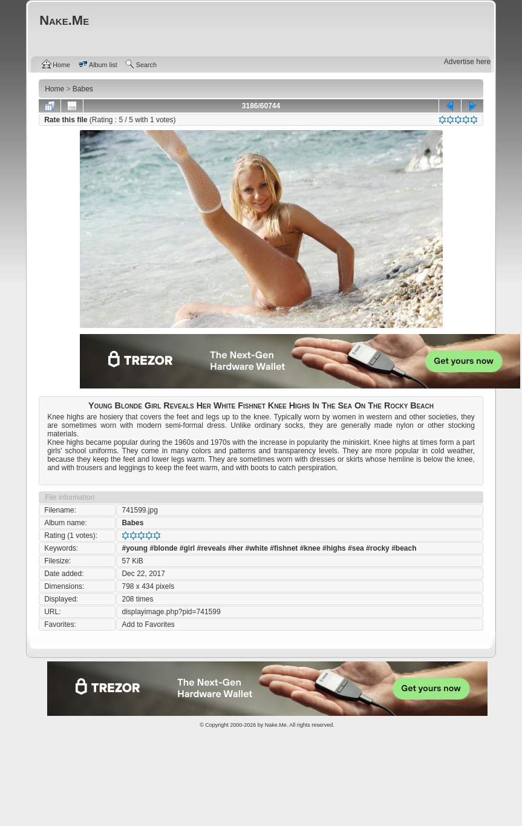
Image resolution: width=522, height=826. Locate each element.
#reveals (211, 548)
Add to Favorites (148, 624)
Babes (132, 523)
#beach (403, 548)
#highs (334, 548)
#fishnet (284, 548)
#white (257, 548)
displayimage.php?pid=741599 (171, 612)
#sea (356, 548)
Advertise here (467, 61)
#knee (310, 548)
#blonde (163, 548)
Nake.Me (276, 725)
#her (235, 548)
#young (135, 548)
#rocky (378, 548)
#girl (187, 548)
